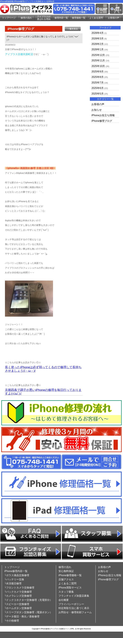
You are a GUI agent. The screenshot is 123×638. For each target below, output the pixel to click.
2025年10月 (98, 66)
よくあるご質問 (67, 583)
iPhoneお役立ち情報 (103, 115)
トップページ (9, 18)
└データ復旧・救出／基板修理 (21, 616)
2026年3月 (97, 38)
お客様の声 (113, 18)
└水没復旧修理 (12, 583)
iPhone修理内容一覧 (16, 571)
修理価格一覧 (78, 18)
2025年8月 (97, 77)
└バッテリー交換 (14, 579)
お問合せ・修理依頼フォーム (75, 612)
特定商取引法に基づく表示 (73, 608)
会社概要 (63, 600)
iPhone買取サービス (70, 587)
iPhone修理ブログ (101, 121)
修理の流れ (26, 18)
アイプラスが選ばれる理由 (43, 18)
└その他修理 (11, 620)
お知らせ (96, 109)
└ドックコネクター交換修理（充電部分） (28, 600)
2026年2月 (97, 44)
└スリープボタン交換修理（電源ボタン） (28, 612)
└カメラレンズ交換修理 (18, 595)
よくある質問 (96, 18)
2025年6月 (97, 88)
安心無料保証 (66, 571)
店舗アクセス (66, 579)
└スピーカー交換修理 (16, 604)
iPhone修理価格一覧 (70, 575)
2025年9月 (97, 71)
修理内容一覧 (61, 18)
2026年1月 (97, 49)
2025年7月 (97, 82)
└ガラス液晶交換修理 (16, 575)
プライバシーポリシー (71, 604)
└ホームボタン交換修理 (18, 608)
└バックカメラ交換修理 (18, 591)
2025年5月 (97, 93)
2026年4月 (97, 33)
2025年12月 (98, 55)
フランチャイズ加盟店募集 (73, 595)
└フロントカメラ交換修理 (19, 587)
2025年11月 (98, 60)
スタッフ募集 (66, 591)
